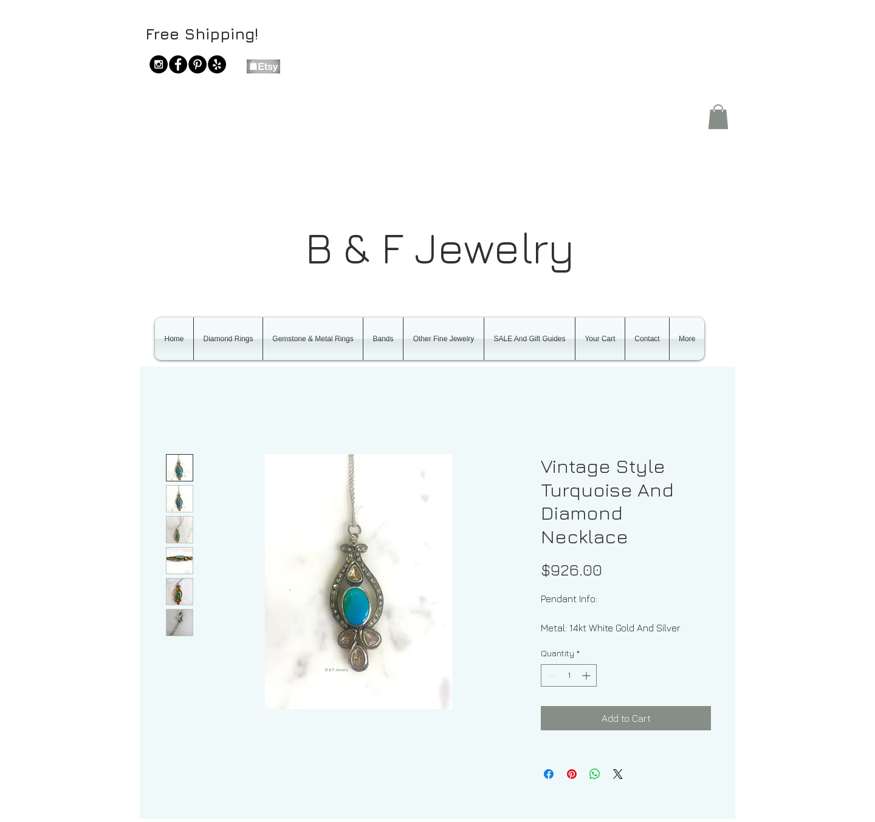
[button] (718, 116)
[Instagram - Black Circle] (158, 64)
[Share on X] (618, 774)
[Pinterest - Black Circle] (197, 64)
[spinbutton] (569, 675)
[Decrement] (550, 675)
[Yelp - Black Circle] (217, 64)
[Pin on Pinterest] (571, 774)
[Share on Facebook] (548, 774)
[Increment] (587, 675)
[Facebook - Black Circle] (178, 64)
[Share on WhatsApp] (595, 774)
